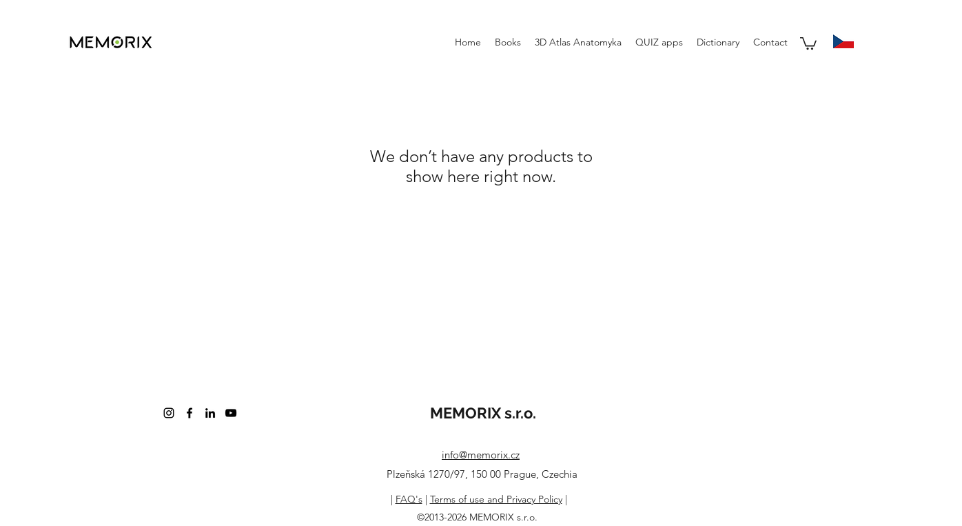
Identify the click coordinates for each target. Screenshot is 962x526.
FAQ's (409, 499)
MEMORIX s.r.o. (483, 413)
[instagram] (169, 413)
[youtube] (231, 413)
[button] (808, 43)
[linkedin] (210, 413)
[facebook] (189, 413)
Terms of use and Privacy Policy (496, 499)
